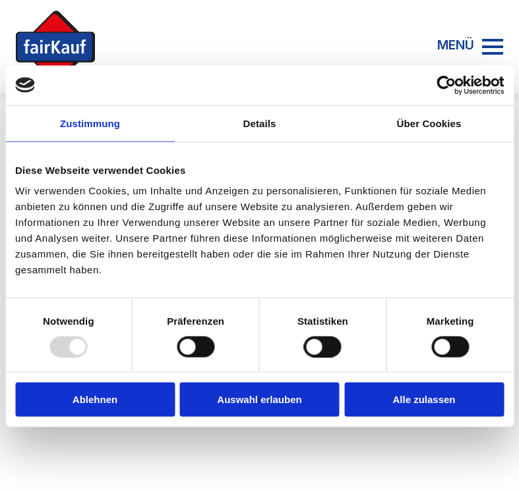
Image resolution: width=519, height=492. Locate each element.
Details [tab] (259, 122)
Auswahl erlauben (259, 399)
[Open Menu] (492, 46)
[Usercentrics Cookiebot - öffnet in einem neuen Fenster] (446, 85)
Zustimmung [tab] (90, 122)
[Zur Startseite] (55, 47)
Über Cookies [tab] (429, 122)
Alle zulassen (423, 399)
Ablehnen (95, 399)
